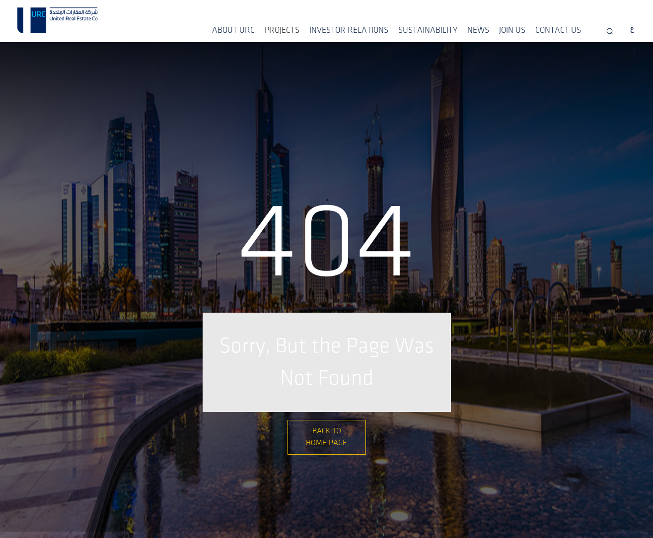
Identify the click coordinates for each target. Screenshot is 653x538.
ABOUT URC (233, 30)
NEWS (478, 30)
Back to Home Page (326, 437)
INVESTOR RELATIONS (348, 30)
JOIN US (512, 30)
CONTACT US (558, 30)
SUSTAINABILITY (427, 30)
